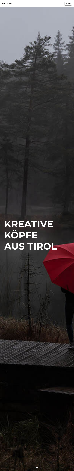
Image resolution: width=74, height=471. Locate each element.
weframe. (7, 3)
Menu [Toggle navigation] (68, 3)
